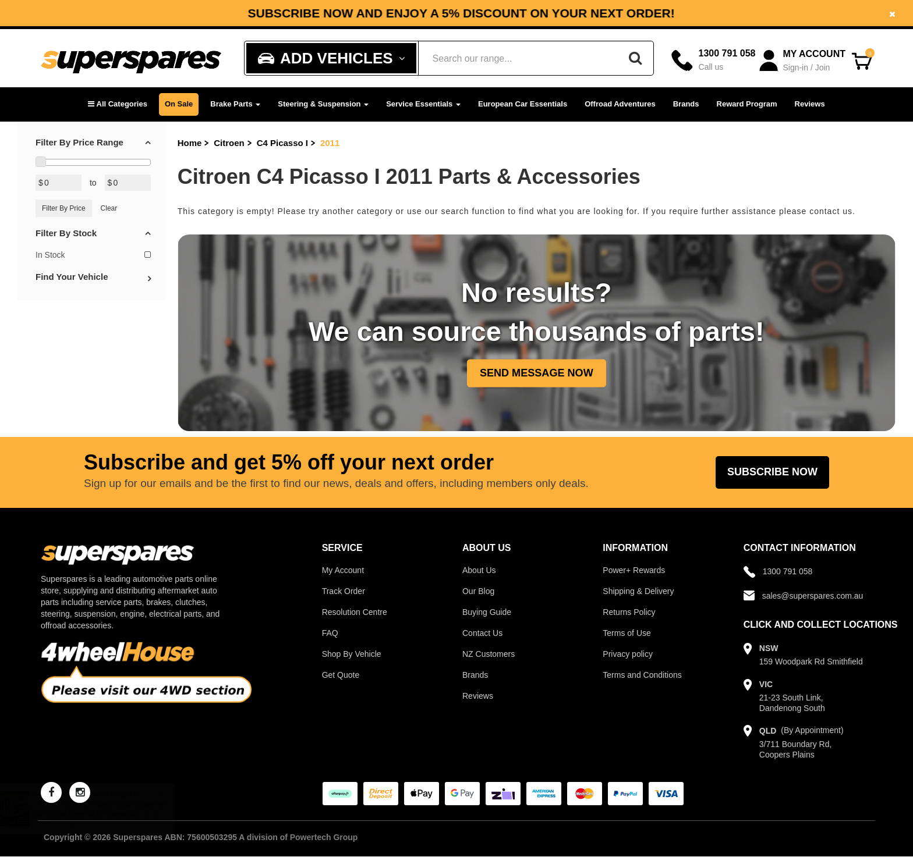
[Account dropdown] (803, 60)
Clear (109, 208)
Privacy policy (628, 654)
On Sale (179, 103)
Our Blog (478, 591)
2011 (329, 143)
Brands (686, 103)
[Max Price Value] (128, 183)
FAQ (330, 633)
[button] (117, 104)
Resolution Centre (354, 612)
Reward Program (747, 103)
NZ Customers (488, 654)
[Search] (635, 58)
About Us (479, 570)
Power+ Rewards (634, 570)
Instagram (695, 8)
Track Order (343, 591)
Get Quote (341, 675)
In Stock (93, 254)
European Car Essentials (522, 103)
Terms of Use (626, 633)
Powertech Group (324, 837)
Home (190, 143)
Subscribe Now (772, 472)
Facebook (608, 8)
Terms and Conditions (642, 675)
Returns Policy (629, 612)
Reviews (810, 103)
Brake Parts (235, 103)
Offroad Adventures (620, 103)
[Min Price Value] (59, 183)
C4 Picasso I (282, 143)
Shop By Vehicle (351, 654)
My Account (343, 570)
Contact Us (482, 633)
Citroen (229, 143)
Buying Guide (486, 612)
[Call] (713, 60)
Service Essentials (423, 103)
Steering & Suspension (323, 103)
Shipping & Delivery (638, 591)
